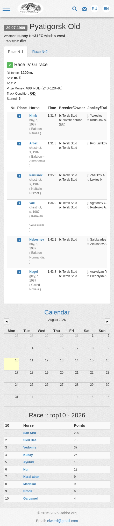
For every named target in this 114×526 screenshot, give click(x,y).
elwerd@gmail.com (62, 521)
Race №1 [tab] (15, 52)
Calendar (56, 312)
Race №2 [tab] (39, 52)
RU (94, 8)
